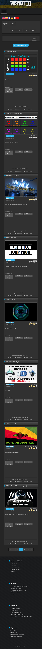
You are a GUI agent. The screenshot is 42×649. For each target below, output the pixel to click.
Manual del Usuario (16, 588)
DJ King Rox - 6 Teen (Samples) (16, 486)
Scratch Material (11, 51)
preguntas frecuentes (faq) (18, 590)
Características (15, 568)
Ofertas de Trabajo (16, 612)
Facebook (14, 630)
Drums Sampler (11, 300)
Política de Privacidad (17, 614)
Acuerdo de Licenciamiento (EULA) (21, 616)
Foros (12, 594)
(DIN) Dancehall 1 (11, 424)
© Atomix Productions (21, 647)
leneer (35, 73)
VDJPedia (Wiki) (15, 592)
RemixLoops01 (11, 237)
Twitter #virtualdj (16, 636)
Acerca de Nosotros (16, 608)
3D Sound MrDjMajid (12, 362)
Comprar (13, 566)
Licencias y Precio (16, 569)
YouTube (14, 632)
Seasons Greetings (12, 175)
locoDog (35, 260)
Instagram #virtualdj (17, 634)
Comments (19, 109)
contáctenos (14, 610)
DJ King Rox (34, 322)
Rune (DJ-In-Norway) (31, 446)
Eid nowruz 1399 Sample (14, 113)
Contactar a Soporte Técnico (19, 586)
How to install (28, 109)
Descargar (14, 564)
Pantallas (13, 571)
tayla (36, 198)
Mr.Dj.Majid (34, 135)
